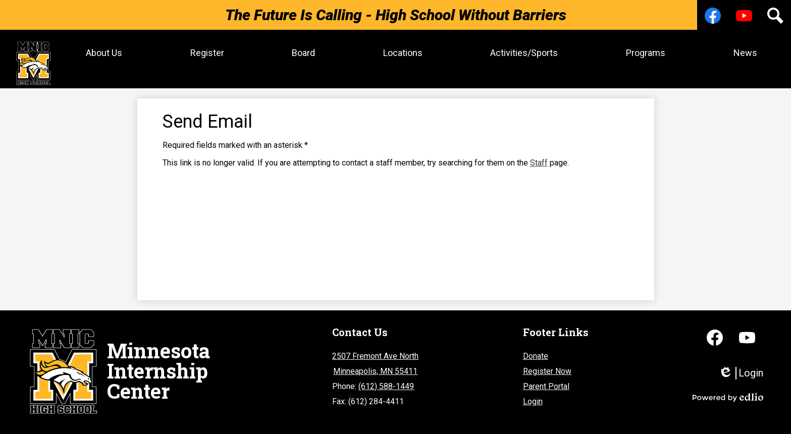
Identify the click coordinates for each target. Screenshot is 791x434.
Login (533, 396)
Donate (535, 351)
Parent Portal (546, 381)
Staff (539, 157)
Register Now (547, 366)
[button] (100, 52)
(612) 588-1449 (386, 381)
